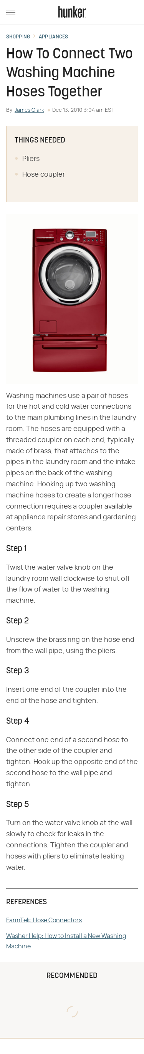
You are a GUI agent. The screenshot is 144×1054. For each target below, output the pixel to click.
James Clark (29, 110)
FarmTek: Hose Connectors (44, 920)
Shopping (18, 37)
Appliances (53, 37)
